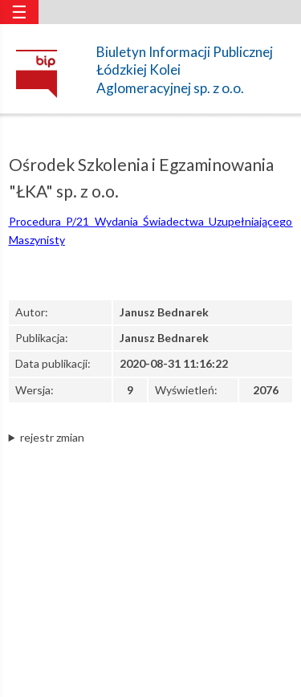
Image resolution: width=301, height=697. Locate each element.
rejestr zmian (52, 437)
